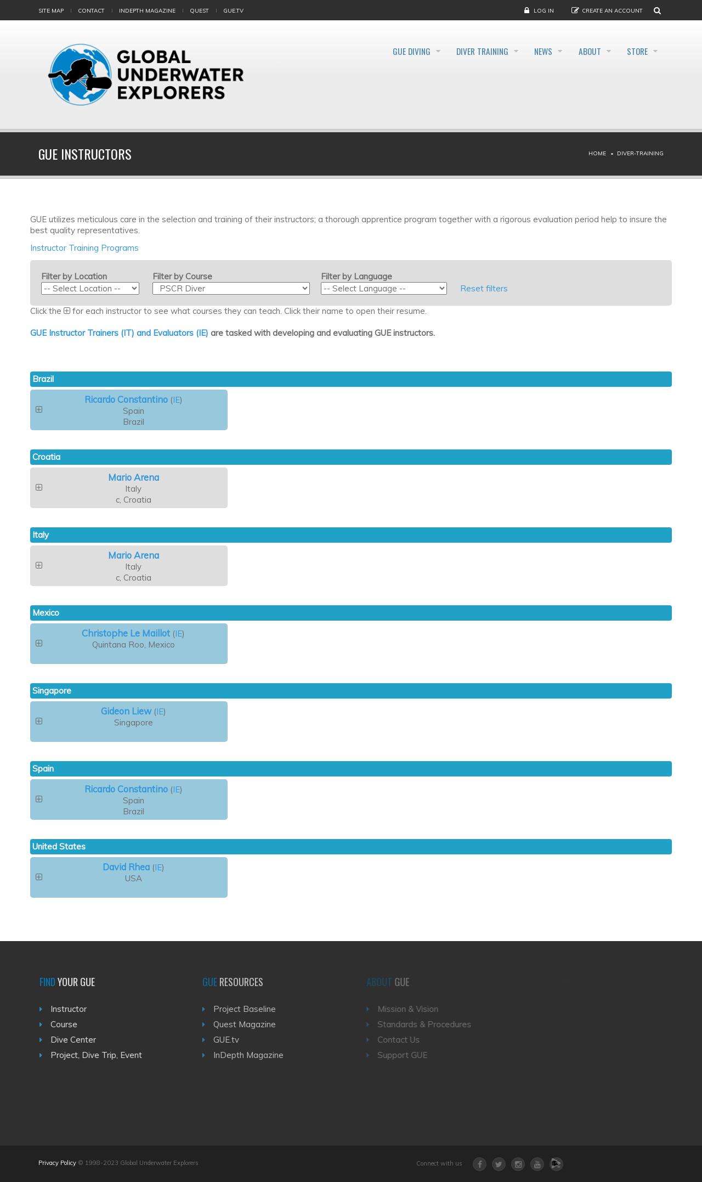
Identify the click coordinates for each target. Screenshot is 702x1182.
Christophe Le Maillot (126, 633)
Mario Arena (133, 477)
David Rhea (126, 867)
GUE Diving (374, 51)
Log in (544, 10)
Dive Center (77, 1039)
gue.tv (233, 10)
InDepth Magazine (147, 10)
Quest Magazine (251, 1024)
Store (636, 51)
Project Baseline (251, 1009)
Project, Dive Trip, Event (100, 1055)
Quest (199, 10)
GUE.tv (233, 1039)
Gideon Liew (126, 711)
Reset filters (484, 288)
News (525, 51)
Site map (51, 10)
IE (176, 400)
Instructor (73, 1009)
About (579, 51)
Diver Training (454, 51)
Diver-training (640, 153)
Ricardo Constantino (126, 399)
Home (597, 153)
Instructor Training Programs (84, 248)
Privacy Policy (57, 1163)
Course (68, 1024)
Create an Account (612, 10)
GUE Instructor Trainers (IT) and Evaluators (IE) (119, 333)
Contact (91, 10)
